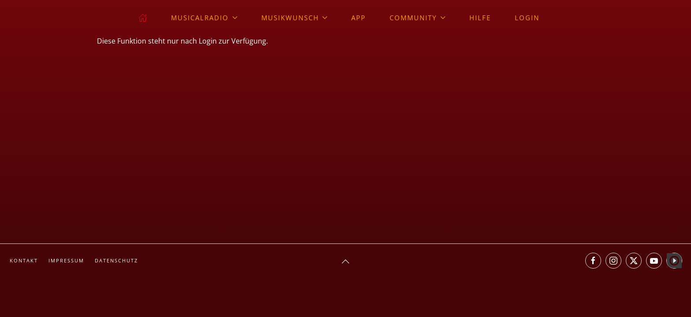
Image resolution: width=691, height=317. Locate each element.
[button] (345, 261)
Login (527, 17)
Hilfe (480, 17)
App (358, 17)
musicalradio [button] (204, 17)
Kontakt (24, 260)
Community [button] (418, 17)
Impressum (66, 260)
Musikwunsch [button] (294, 17)
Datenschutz (116, 260)
